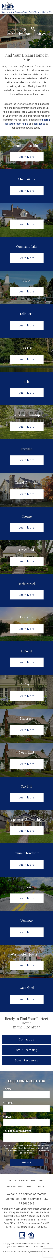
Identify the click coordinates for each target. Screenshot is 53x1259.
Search (23, 1180)
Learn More (26, 156)
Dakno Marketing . (40, 1252)
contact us (39, 123)
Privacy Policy (25, 1246)
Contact (42, 1186)
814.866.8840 (22, 1212)
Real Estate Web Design (15, 1252)
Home (12, 1180)
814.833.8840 (20, 1219)
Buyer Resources (26, 1060)
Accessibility (40, 1246)
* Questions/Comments (17, 1131)
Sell (41, 1180)
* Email (7, 1117)
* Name (7, 1088)
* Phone (8, 1103)
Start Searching (26, 1050)
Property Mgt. (15, 1186)
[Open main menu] (48, 4)
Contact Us (26, 1039)
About (29, 1186)
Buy (33, 1180)
